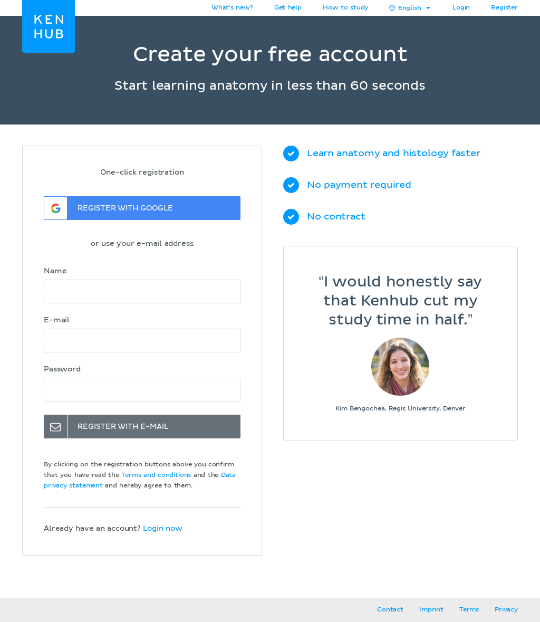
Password (62, 369)
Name (55, 271)
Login (461, 8)
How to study (345, 8)
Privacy (506, 610)
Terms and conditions (156, 475)
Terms (469, 610)
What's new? (232, 8)
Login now (162, 528)
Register (504, 8)
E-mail (57, 320)
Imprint (431, 610)
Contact (390, 610)
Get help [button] (288, 8)
